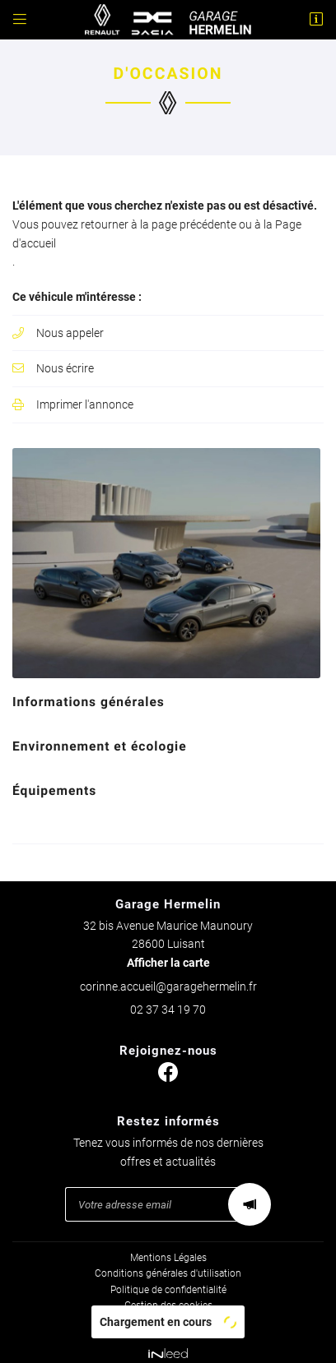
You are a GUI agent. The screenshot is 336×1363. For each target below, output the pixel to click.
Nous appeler (70, 333)
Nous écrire (65, 368)
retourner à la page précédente (158, 224)
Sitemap (168, 1313)
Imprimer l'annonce (84, 404)
